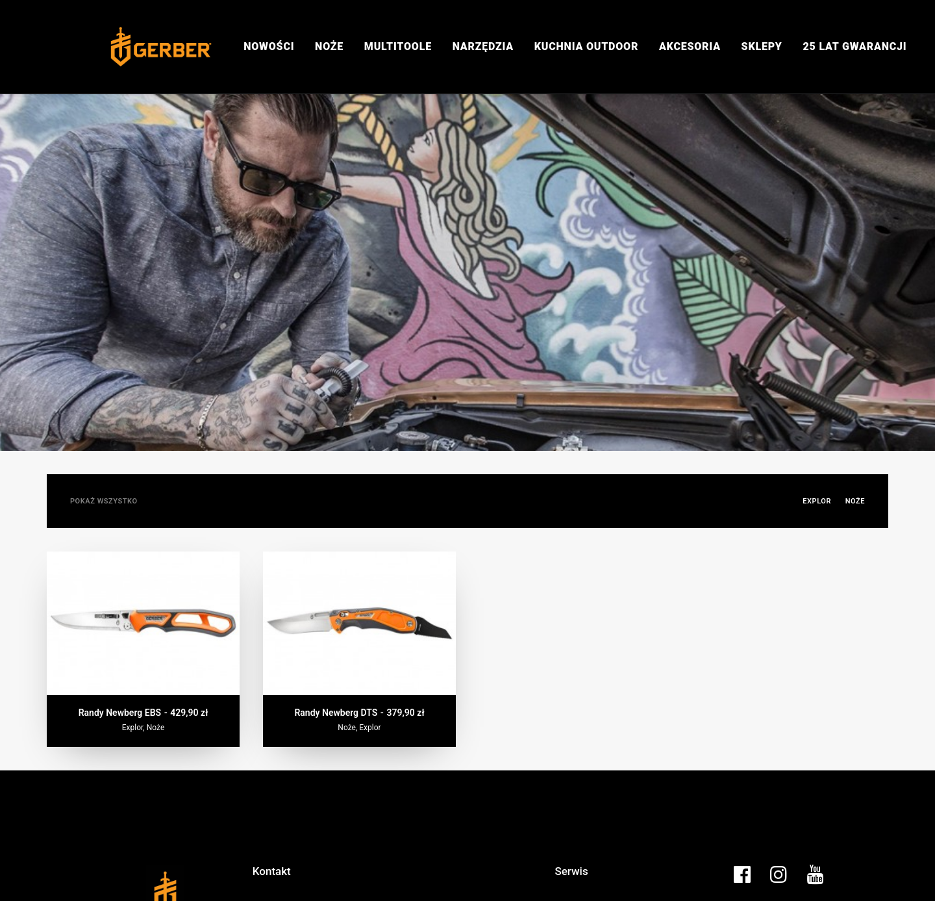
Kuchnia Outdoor (586, 46)
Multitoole (398, 46)
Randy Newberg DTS (359, 666)
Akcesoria (690, 46)
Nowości (268, 46)
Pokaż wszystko (104, 455)
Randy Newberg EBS (143, 666)
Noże (329, 46)
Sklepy (762, 46)
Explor (817, 455)
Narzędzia (483, 46)
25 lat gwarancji (854, 46)
